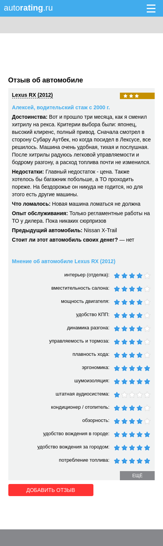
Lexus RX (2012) (32, 95)
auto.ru (28, 7)
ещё (137, 475)
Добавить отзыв (50, 490)
